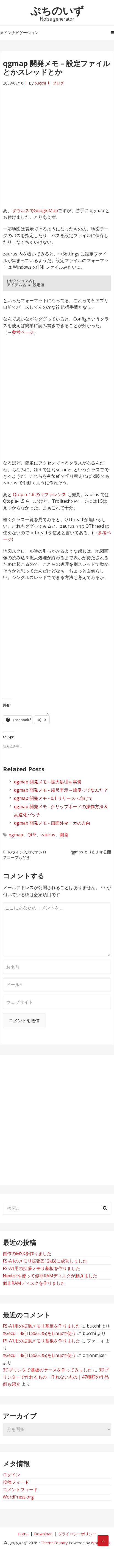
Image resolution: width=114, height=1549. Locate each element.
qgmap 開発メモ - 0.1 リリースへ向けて (53, 798)
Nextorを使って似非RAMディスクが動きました (50, 1276)
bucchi (40, 83)
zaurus (48, 835)
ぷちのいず (57, 10)
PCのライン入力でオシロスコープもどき (24, 854)
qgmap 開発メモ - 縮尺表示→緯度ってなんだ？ (61, 790)
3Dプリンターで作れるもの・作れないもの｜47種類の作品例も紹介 (56, 1377)
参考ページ (23, 332)
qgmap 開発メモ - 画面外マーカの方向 (52, 823)
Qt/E (32, 835)
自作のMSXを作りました (27, 1253)
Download (43, 1533)
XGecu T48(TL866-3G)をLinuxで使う (39, 1333)
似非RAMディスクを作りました (34, 1283)
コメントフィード (20, 1489)
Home (23, 1533)
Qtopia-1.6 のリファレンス (39, 494)
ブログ (58, 83)
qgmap (16, 835)
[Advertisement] (57, 143)
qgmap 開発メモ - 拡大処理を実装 (48, 782)
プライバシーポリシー (77, 1533)
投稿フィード (16, 1482)
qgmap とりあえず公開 (91, 851)
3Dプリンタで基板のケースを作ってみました (47, 1370)
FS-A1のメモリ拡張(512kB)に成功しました (45, 1261)
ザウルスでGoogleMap (35, 210)
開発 (64, 835)
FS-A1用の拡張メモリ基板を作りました (41, 1268)
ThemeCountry (54, 1542)
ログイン (11, 1475)
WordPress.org (18, 1497)
